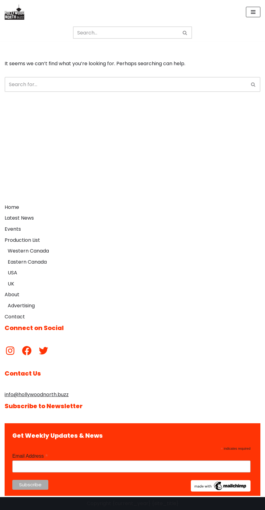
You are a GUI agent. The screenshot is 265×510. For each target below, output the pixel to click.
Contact (15, 316)
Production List (22, 240)
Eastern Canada (27, 261)
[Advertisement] (132, 155)
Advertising (21, 305)
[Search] (125, 32)
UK (11, 283)
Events (13, 229)
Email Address (30, 456)
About (12, 294)
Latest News (19, 217)
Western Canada (28, 250)
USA (12, 272)
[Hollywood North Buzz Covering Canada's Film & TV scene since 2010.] (14, 12)
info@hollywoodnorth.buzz (37, 394)
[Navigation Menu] (253, 12)
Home (12, 207)
